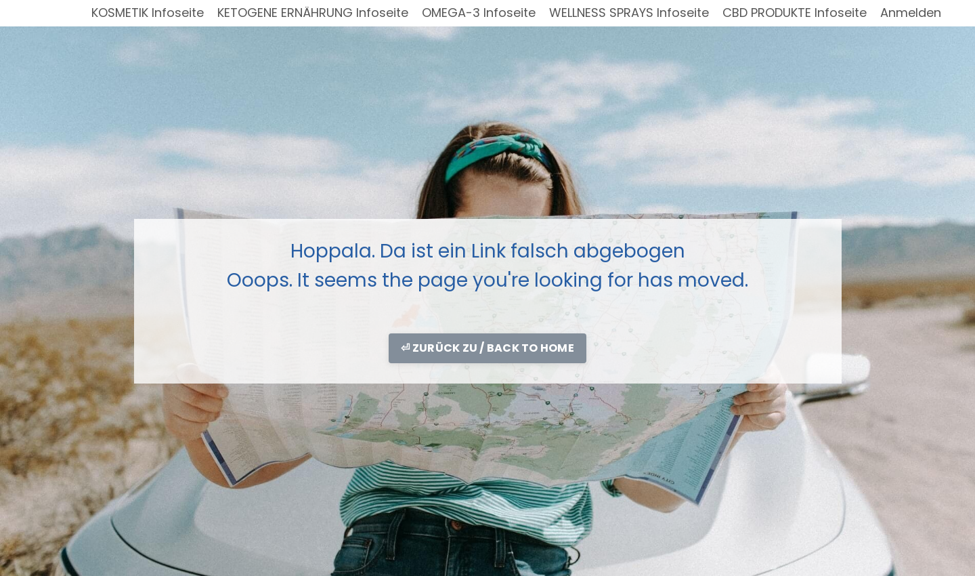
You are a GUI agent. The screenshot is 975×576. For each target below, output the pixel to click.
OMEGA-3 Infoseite (479, 12)
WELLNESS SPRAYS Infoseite (629, 12)
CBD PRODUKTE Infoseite (794, 12)
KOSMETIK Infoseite (147, 12)
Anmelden (910, 12)
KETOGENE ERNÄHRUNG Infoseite (312, 12)
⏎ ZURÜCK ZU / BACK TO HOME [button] (487, 348)
